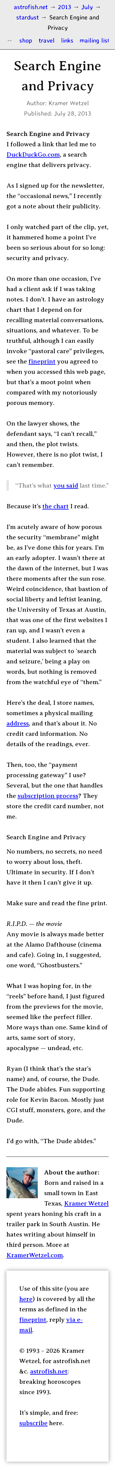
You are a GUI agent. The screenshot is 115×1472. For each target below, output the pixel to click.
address (17, 723)
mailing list (95, 40)
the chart (55, 506)
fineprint (42, 361)
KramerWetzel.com (34, 1255)
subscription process (47, 795)
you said (65, 485)
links (67, 40)
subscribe (33, 1423)
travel (47, 40)
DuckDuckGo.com (33, 154)
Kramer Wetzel (86, 1203)
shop (25, 40)
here (26, 1299)
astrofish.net (48, 1371)
